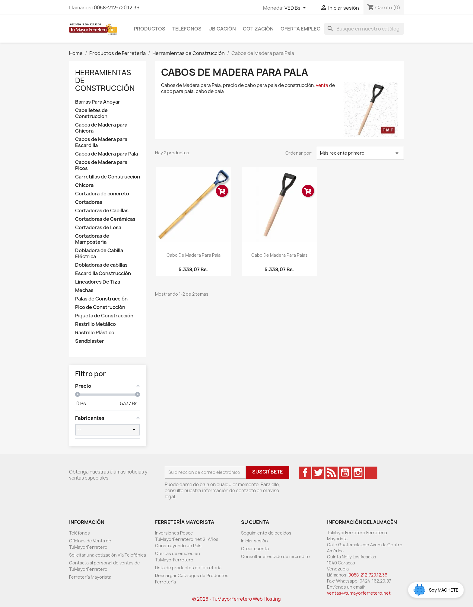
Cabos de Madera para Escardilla (101, 142)
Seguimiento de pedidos (266, 533)
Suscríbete (267, 471)
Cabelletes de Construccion (91, 113)
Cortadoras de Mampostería (92, 239)
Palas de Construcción (101, 299)
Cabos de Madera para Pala (106, 154)
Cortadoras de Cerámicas (105, 219)
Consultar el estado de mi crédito (275, 556)
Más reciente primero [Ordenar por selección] (360, 153)
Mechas (84, 290)
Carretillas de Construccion (107, 177)
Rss (331, 473)
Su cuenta (255, 522)
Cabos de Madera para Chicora (101, 128)
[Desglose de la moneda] (296, 8)
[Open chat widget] (436, 590)
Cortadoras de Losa (98, 227)
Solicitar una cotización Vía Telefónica (107, 555)
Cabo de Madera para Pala (194, 255)
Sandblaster (89, 341)
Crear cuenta (255, 548)
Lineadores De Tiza (97, 282)
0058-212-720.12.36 (116, 7)
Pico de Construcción (100, 307)
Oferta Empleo (301, 28)
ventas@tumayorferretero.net (359, 593)
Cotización (258, 28)
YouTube (345, 473)
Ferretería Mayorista (90, 577)
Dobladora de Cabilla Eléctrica (99, 253)
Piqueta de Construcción (104, 316)
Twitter (318, 473)
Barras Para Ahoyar (97, 102)
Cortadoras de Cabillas (102, 210)
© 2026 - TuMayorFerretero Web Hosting (236, 599)
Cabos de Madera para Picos (101, 165)
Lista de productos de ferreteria (188, 567)
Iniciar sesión (254, 541)
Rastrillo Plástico (94, 332)
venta (322, 85)
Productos (149, 28)
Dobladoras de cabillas (101, 265)
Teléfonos (187, 28)
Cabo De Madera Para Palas (279, 255)
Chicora (84, 185)
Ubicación (222, 28)
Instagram (358, 473)
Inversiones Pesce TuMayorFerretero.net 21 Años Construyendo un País (186, 539)
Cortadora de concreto (102, 194)
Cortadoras (88, 202)
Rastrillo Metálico (95, 324)
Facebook (305, 473)
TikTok (371, 473)
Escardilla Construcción (103, 273)
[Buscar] (364, 29)
